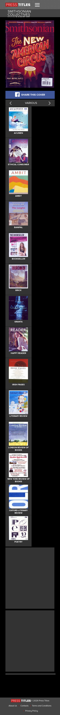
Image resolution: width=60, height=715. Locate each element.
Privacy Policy (31, 711)
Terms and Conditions (41, 706)
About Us (13, 706)
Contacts (24, 706)
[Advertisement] (30, 577)
